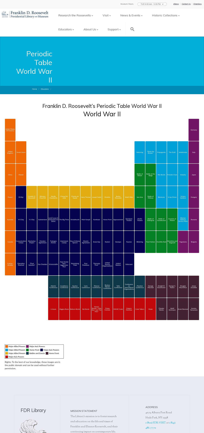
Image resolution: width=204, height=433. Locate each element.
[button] (152, 4)
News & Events (131, 15)
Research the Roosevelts (75, 15)
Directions (197, 4)
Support (114, 29)
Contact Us (186, 4)
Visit (107, 15)
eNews (176, 4)
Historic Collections (166, 15)
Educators (66, 29)
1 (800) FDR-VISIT (156, 423)
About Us (91, 29)
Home (34, 89)
